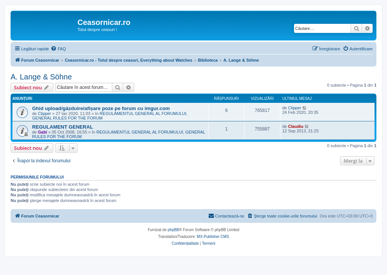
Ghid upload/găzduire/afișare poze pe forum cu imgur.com (101, 108)
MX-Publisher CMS (213, 237)
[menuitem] (58, 48)
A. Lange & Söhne (41, 77)
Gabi (42, 132)
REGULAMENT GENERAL (62, 127)
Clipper (44, 113)
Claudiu (295, 126)
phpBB (173, 230)
